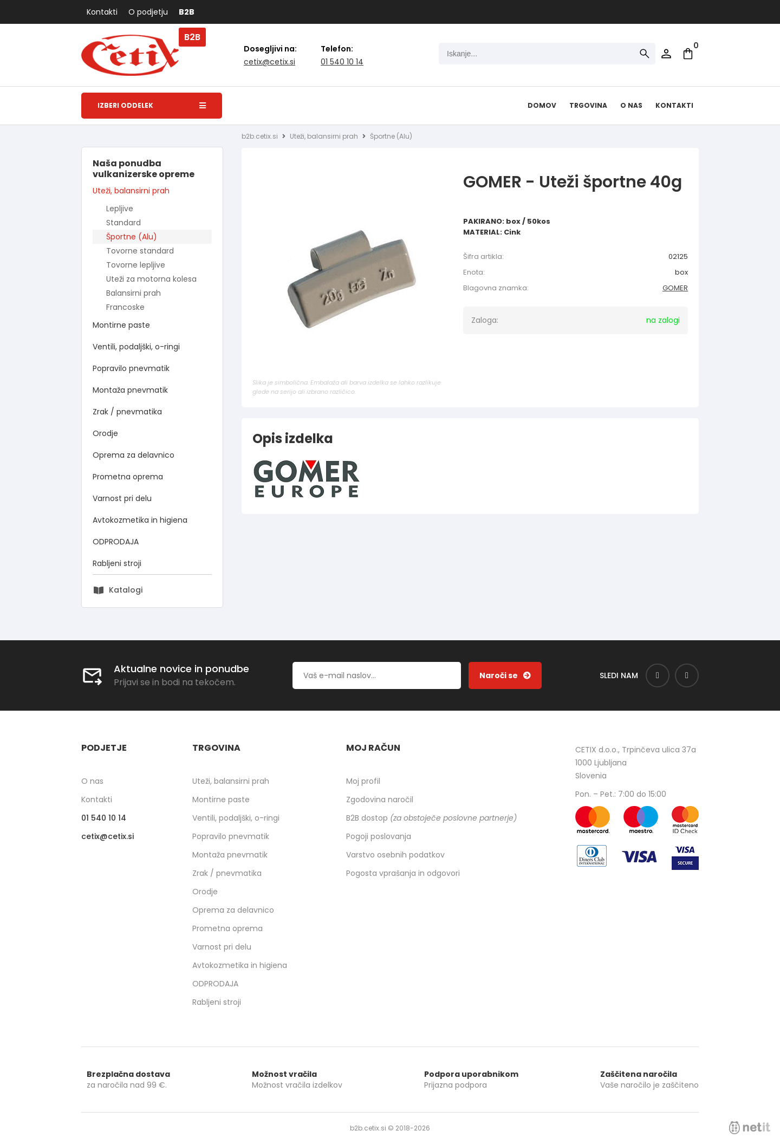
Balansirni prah (133, 293)
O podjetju (148, 11)
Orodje (105, 433)
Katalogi (125, 589)
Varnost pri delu (122, 498)
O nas (631, 105)
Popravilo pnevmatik (131, 368)
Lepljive (119, 208)
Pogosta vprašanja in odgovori (403, 873)
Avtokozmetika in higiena (140, 520)
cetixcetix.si (269, 61)
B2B (186, 11)
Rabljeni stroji (117, 563)
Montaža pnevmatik (130, 390)
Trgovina (588, 105)
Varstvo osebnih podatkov (395, 854)
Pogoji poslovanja (378, 836)
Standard (123, 222)
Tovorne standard (140, 250)
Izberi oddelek (152, 105)
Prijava (666, 53)
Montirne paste (121, 325)
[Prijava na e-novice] (505, 675)
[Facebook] (658, 675)
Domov (542, 105)
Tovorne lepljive (135, 264)
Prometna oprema (128, 476)
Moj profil (363, 781)
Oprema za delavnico (133, 455)
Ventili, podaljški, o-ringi (136, 346)
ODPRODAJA (116, 541)
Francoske (125, 307)
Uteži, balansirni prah (131, 190)
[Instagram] (687, 675)
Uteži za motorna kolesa (151, 279)
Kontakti (102, 11)
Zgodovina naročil (379, 799)
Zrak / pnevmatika (127, 411)
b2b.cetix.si (260, 136)
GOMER (675, 288)
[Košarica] (688, 53)
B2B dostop (431, 817)
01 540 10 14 (342, 61)
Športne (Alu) (131, 236)
